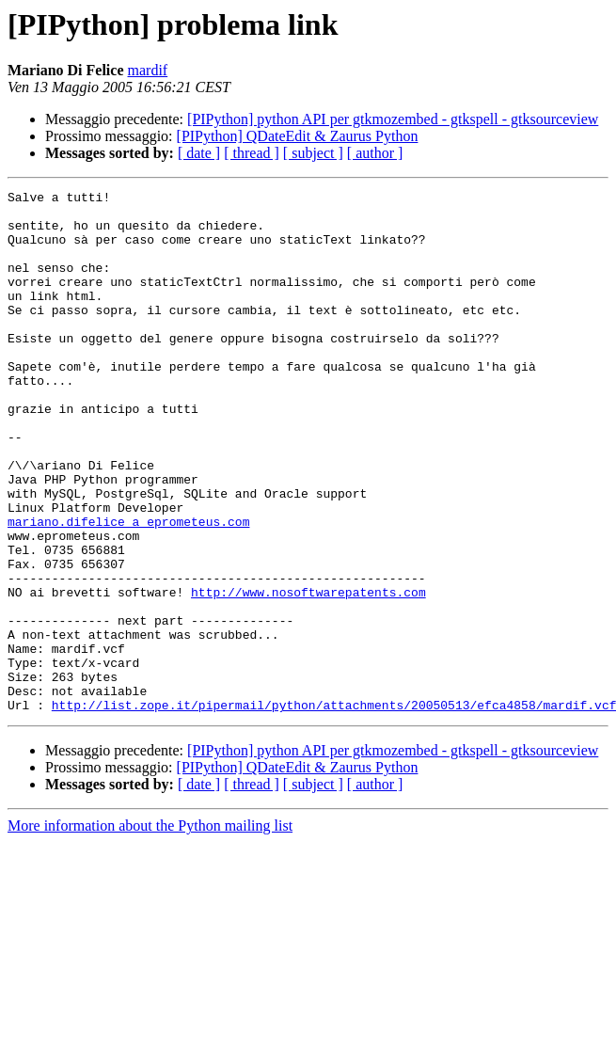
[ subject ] (313, 153)
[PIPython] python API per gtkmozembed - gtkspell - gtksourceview (392, 119)
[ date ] (199, 153)
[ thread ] (251, 153)
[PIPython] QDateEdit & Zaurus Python (298, 136)
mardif (148, 70)
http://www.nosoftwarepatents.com (308, 673)
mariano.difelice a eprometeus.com (128, 588)
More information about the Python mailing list (150, 930)
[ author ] (375, 153)
